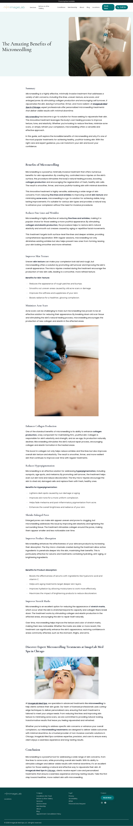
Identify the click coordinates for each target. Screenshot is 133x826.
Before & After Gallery (44, 7)
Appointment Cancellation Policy (48, 814)
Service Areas (41, 804)
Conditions (61, 7)
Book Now (106, 7)
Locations (96, 7)
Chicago (51, 770)
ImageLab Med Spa (17, 823)
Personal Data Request (77, 804)
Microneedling (32, 116)
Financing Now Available (66, 1)
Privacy (71, 796)
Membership (72, 7)
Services (33, 7)
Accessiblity (73, 799)
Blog (88, 7)
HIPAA (71, 801)
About (82, 7)
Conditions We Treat (44, 796)
